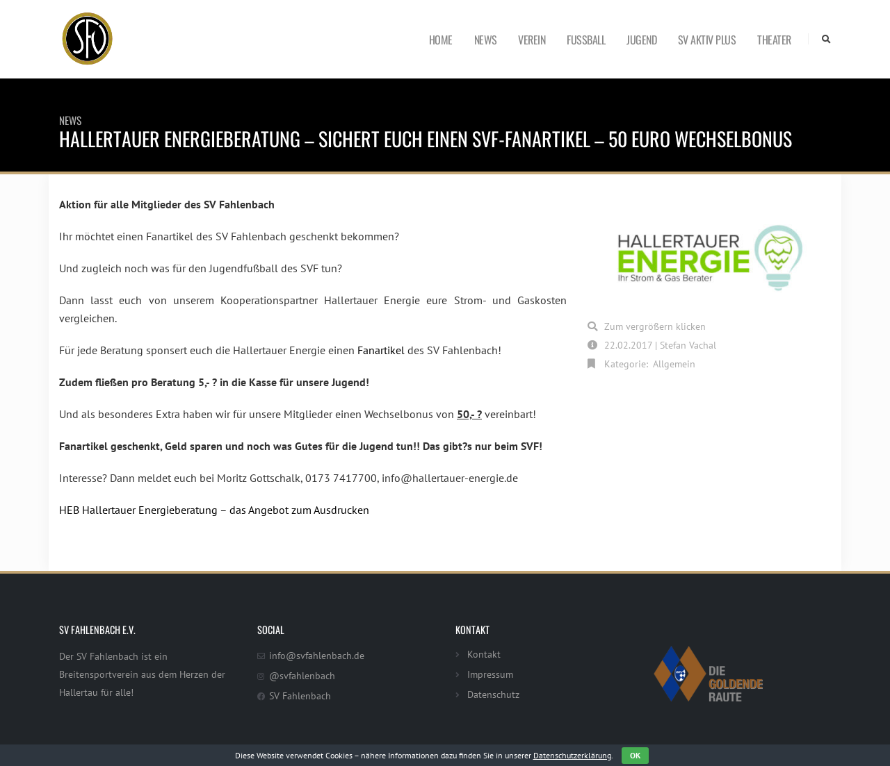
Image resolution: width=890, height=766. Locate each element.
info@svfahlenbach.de (316, 655)
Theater (774, 39)
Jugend (641, 39)
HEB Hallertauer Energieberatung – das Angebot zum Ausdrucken (214, 510)
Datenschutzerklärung (572, 755)
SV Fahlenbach (300, 695)
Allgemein (674, 363)
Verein (531, 39)
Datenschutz (493, 694)
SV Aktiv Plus (707, 39)
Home (441, 39)
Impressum (490, 674)
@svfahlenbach (302, 675)
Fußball (586, 39)
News (485, 39)
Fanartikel (381, 350)
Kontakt (484, 653)
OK (635, 755)
